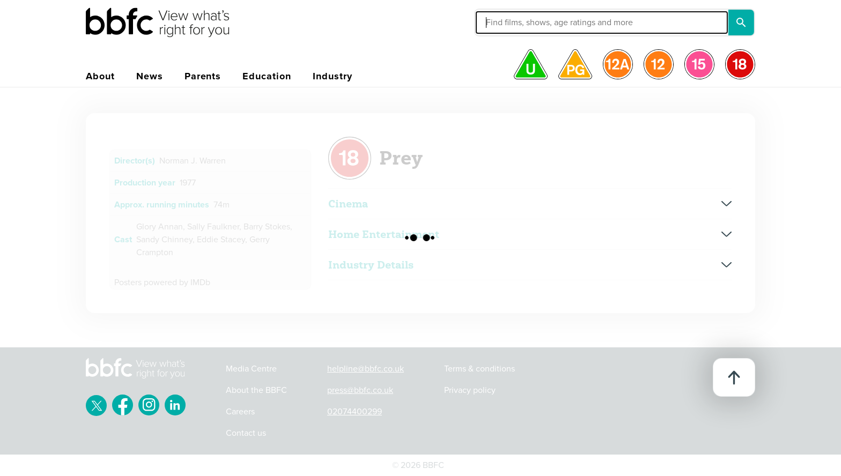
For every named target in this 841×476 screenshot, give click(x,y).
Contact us (246, 433)
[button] (520, 22)
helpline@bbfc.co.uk (365, 368)
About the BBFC (256, 390)
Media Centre (251, 368)
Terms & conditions (479, 368)
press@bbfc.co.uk (360, 390)
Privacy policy (470, 390)
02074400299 (354, 411)
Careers (240, 411)
